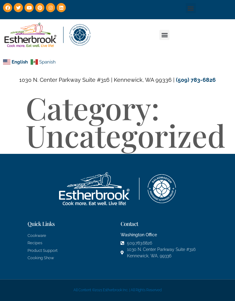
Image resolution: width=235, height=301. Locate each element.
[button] (191, 8)
